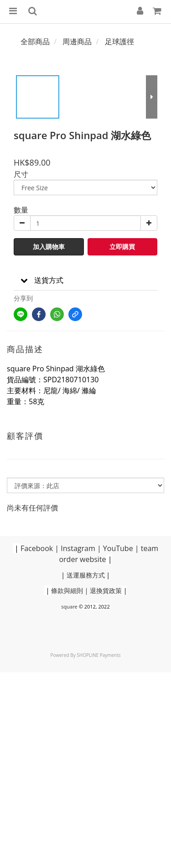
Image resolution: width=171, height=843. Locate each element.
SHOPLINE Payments (98, 655)
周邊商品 (77, 41)
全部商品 (35, 41)
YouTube (118, 548)
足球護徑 (119, 41)
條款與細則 (67, 590)
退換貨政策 (106, 590)
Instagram (78, 548)
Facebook (37, 548)
